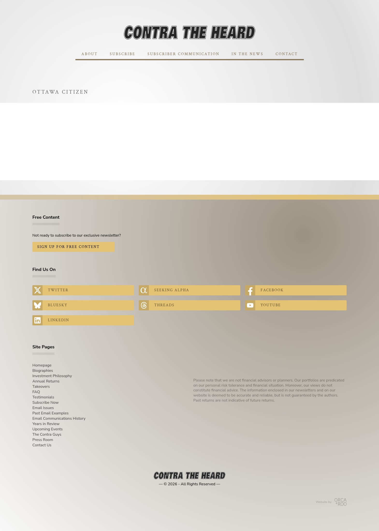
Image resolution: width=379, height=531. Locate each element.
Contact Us (41, 445)
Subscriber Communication (183, 54)
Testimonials (43, 397)
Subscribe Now (45, 402)
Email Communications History (59, 418)
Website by (331, 502)
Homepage (41, 365)
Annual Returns (45, 381)
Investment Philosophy (52, 376)
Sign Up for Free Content (68, 246)
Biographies (42, 370)
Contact (287, 54)
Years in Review (45, 423)
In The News (247, 54)
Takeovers (41, 386)
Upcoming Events (47, 429)
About (89, 54)
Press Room (42, 439)
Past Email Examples (50, 413)
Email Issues (43, 408)
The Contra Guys (46, 434)
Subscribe (122, 54)
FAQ (36, 392)
